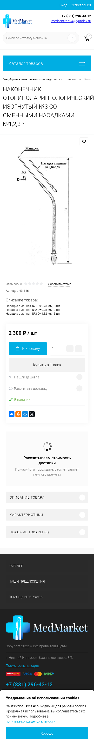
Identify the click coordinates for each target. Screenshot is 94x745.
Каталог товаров (47, 63)
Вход (63, 5)
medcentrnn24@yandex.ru (71, 21)
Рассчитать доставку (28, 388)
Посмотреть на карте (22, 666)
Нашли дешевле (24, 377)
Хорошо (47, 733)
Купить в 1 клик (47, 365)
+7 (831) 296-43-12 (76, 16)
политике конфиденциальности (30, 721)
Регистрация (81, 5)
